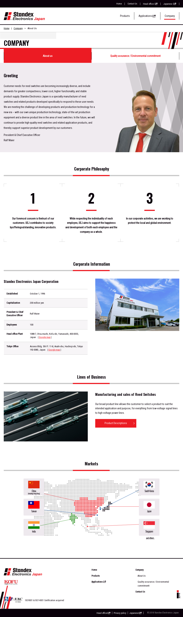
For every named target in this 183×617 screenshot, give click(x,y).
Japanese (169, 4)
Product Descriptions (116, 423)
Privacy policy (120, 613)
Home (119, 4)
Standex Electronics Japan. (166, 612)
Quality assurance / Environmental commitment (135, 55)
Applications (147, 15)
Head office (150, 4)
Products (125, 15)
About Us (142, 576)
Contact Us (132, 4)
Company (170, 15)
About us (47, 55)
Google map (45, 337)
